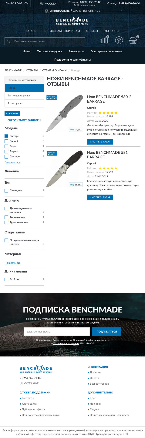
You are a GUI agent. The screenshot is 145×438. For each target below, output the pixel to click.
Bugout (14, 151)
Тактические (17, 217)
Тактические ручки (49, 51)
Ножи (27, 51)
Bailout (14, 141)
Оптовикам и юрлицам (62, 31)
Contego (15, 156)
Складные (16, 190)
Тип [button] (7, 182)
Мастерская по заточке (106, 51)
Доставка (95, 372)
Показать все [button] (12, 162)
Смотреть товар (100, 142)
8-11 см (14, 279)
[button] (84, 5)
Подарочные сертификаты (72, 59)
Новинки (95, 404)
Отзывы (92, 31)
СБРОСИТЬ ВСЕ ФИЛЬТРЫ (24, 120)
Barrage (14, 136)
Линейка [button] (12, 171)
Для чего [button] (12, 200)
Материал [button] (13, 254)
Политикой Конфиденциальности (91, 340)
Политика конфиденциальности (109, 415)
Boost (13, 146)
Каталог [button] (32, 31)
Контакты (111, 31)
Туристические (19, 222)
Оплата (94, 378)
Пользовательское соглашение (41, 415)
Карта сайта (29, 404)
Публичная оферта (33, 409)
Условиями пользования (66, 343)
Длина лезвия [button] (16, 271)
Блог (93, 398)
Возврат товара (99, 384)
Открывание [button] (15, 232)
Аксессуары (76, 51)
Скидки (94, 409)
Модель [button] (11, 128)
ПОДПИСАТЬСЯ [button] (106, 331)
